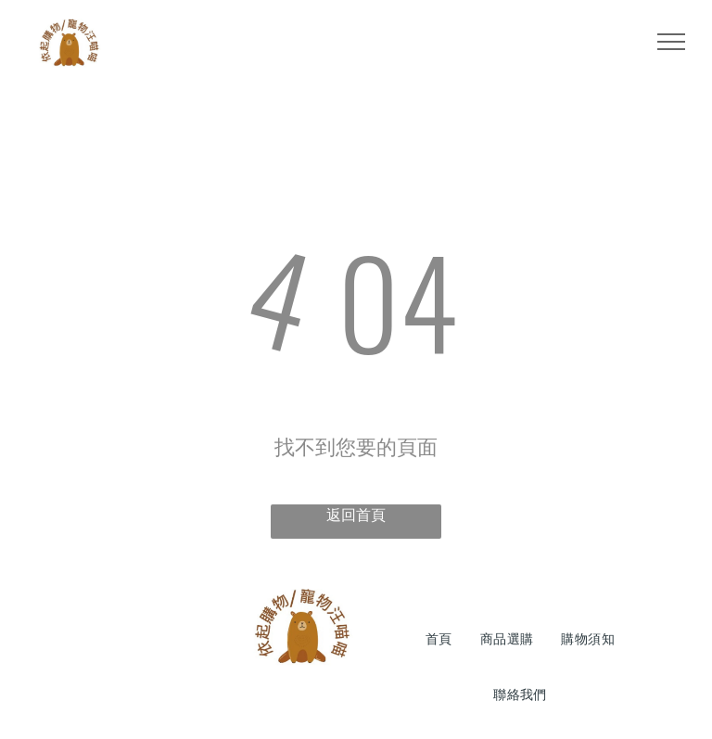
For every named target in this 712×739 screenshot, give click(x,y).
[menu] (671, 42)
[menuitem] (439, 639)
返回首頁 (356, 515)
